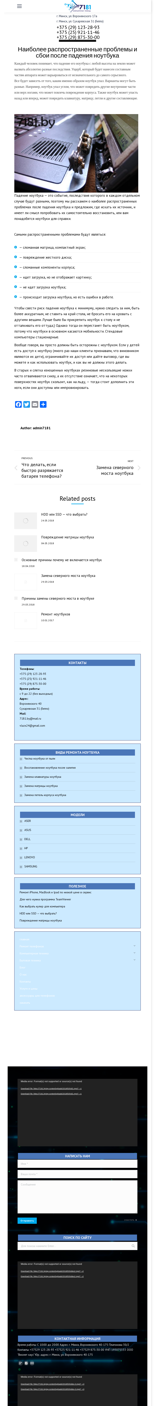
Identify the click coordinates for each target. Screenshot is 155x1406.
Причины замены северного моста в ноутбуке (58, 598)
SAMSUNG (30, 866)
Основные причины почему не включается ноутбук (62, 560)
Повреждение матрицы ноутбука (67, 537)
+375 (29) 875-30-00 (78, 37)
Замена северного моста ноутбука (68, 575)
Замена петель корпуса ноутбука (45, 795)
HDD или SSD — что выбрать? (64, 514)
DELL (27, 839)
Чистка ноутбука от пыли (39, 758)
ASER (27, 821)
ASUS (27, 830)
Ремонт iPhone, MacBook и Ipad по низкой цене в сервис (55, 892)
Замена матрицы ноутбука (41, 786)
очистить (129, 1219)
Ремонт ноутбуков (55, 614)
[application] (77, 1112)
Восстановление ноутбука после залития (50, 767)
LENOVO (29, 857)
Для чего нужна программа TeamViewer (45, 899)
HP (26, 848)
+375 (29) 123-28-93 (78, 27)
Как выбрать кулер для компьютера (42, 906)
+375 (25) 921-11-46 (78, 32)
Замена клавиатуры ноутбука (42, 777)
